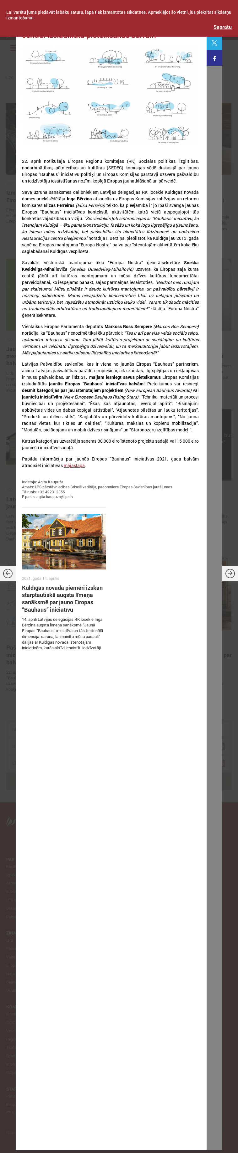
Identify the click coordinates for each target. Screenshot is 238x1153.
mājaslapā (74, 465)
